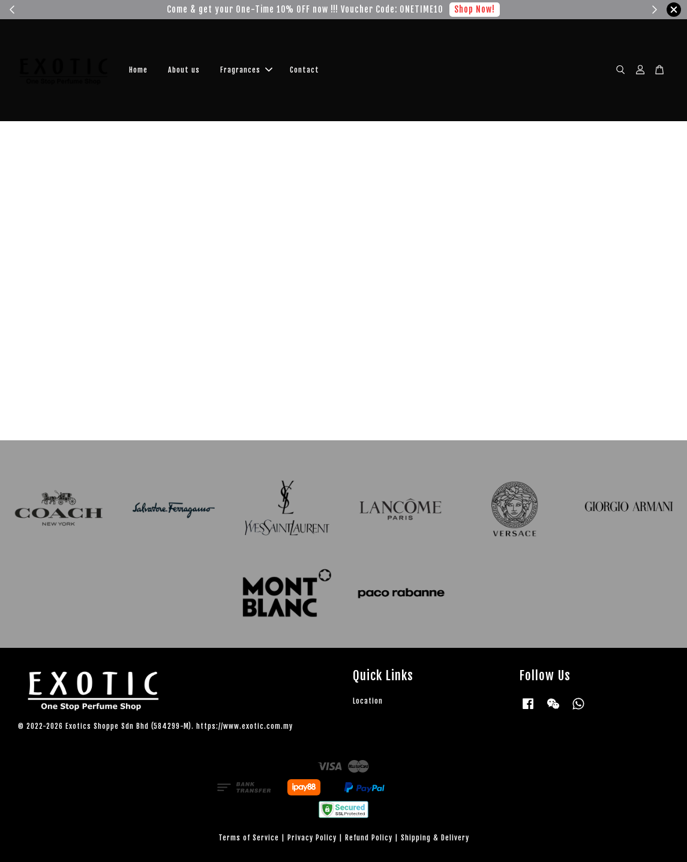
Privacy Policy (312, 837)
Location (368, 700)
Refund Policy (368, 837)
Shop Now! (466, 9)
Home (138, 69)
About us (184, 69)
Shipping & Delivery (435, 837)
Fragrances (246, 69)
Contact (304, 69)
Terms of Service (248, 837)
